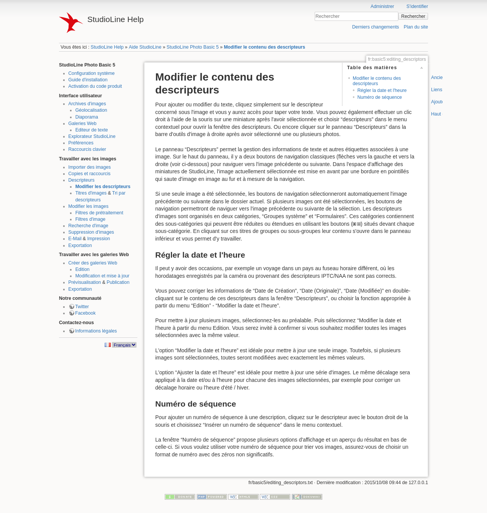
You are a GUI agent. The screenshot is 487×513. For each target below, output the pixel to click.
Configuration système (91, 73)
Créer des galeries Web (92, 263)
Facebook (85, 313)
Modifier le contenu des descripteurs (264, 47)
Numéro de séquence (379, 97)
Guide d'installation (88, 79)
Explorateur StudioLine (92, 136)
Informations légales (96, 331)
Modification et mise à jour (102, 276)
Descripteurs (81, 180)
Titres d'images (91, 193)
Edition (82, 269)
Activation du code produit (95, 86)
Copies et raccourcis (89, 173)
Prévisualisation (84, 282)
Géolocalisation (91, 110)
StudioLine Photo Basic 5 (193, 47)
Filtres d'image (90, 219)
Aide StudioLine (145, 47)
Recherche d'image (88, 225)
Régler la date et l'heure (382, 90)
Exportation (80, 245)
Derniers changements (375, 27)
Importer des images (89, 167)
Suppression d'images (91, 232)
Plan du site (416, 27)
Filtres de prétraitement (99, 212)
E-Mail (75, 238)
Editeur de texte (91, 130)
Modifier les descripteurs (103, 186)
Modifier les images (88, 206)
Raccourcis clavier (87, 149)
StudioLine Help (107, 47)
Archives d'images (87, 103)
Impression (98, 238)
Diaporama (86, 117)
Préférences (81, 143)
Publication (118, 282)
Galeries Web (82, 123)
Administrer (382, 6)
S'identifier (417, 6)
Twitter (82, 306)
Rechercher (413, 16)
